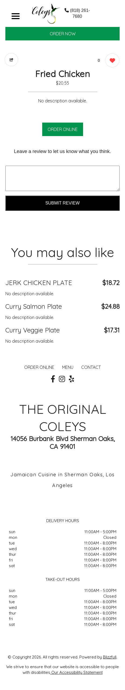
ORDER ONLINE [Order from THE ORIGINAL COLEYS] (39, 367)
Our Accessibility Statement (76, 672)
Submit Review (62, 203)
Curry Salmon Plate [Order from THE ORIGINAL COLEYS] (33, 306)
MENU (67, 367)
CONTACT (91, 367)
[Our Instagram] (62, 379)
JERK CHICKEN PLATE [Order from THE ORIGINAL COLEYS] (38, 283)
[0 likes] (111, 61)
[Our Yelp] (71, 379)
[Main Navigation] (16, 16)
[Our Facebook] (53, 379)
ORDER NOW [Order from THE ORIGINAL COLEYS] (63, 33)
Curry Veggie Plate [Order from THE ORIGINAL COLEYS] (32, 330)
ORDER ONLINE (63, 129)
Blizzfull (109, 657)
